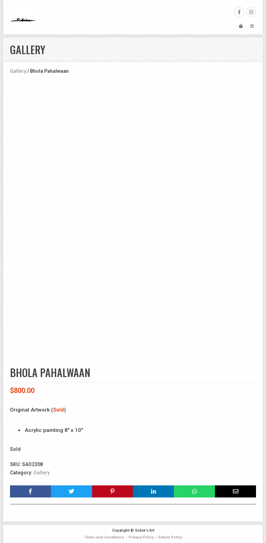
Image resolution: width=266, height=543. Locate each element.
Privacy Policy (141, 537)
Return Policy (170, 537)
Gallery (18, 71)
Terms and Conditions (104, 537)
